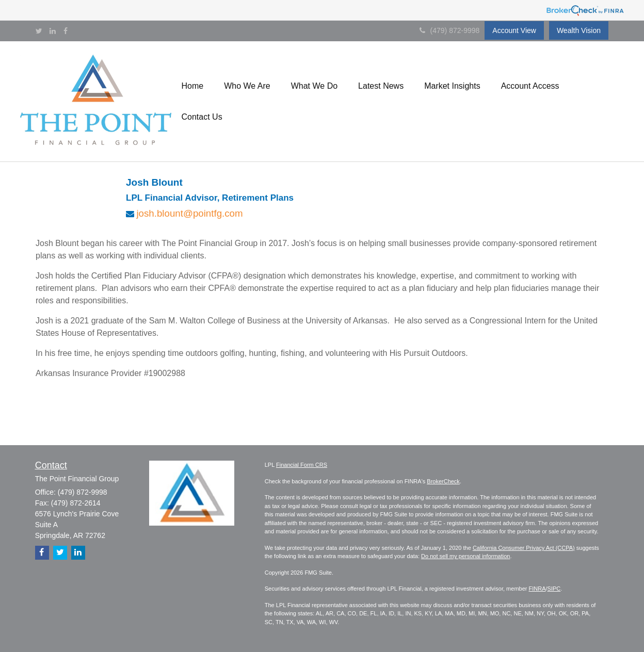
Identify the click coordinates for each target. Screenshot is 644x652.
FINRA (537, 588)
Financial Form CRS (301, 465)
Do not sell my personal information (465, 556)
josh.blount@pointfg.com (189, 213)
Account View (514, 30)
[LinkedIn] (53, 31)
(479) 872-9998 (450, 30)
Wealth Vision (579, 30)
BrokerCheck (443, 481)
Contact (51, 465)
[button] (192, 86)
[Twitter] (39, 31)
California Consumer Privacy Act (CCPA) (524, 548)
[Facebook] (65, 31)
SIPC (554, 588)
